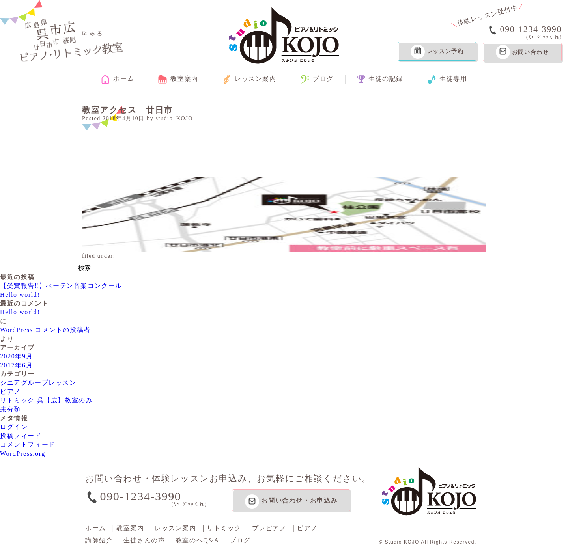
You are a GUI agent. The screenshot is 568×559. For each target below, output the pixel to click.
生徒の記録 (380, 79)
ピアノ (10, 391)
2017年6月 (16, 365)
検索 (84, 268)
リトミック (224, 528)
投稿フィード (21, 435)
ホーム (117, 79)
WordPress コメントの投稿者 (45, 329)
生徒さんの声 (144, 540)
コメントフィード (28, 444)
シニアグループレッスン (38, 382)
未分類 (10, 409)
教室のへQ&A (197, 540)
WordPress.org (22, 453)
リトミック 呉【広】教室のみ (46, 400)
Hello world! (20, 294)
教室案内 (178, 79)
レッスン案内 (249, 79)
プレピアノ (269, 528)
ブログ (317, 79)
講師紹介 (99, 540)
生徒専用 (447, 79)
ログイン (14, 426)
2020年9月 (16, 356)
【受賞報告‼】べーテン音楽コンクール (61, 285)
